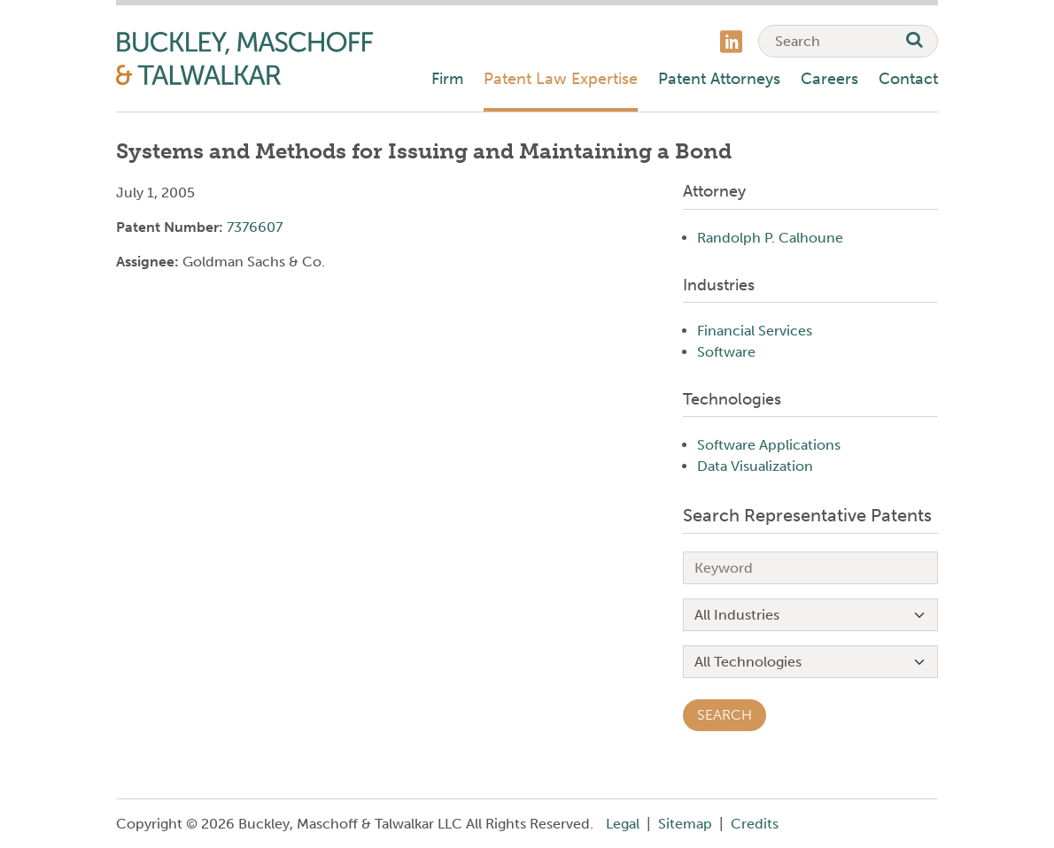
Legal (622, 823)
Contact (908, 79)
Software (726, 351)
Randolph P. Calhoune (770, 237)
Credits (755, 823)
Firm (447, 79)
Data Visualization (755, 466)
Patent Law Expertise (561, 79)
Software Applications (769, 444)
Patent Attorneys (719, 79)
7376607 (255, 227)
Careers (829, 79)
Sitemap (685, 823)
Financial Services (754, 330)
